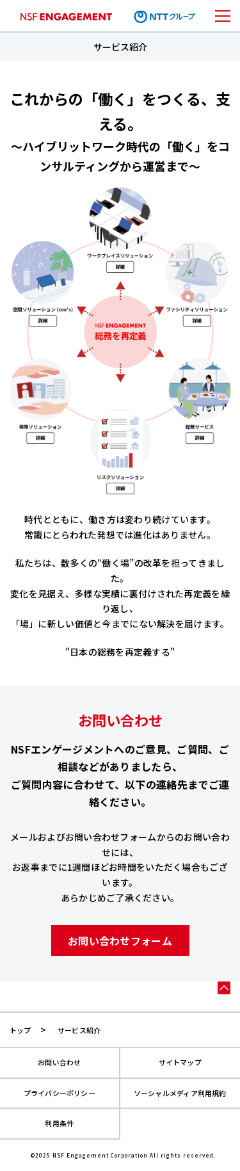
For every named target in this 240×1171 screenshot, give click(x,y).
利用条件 (59, 1123)
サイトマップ (180, 1062)
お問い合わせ (59, 1062)
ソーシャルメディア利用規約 (180, 1093)
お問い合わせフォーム (120, 940)
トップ (20, 1030)
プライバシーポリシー (59, 1093)
